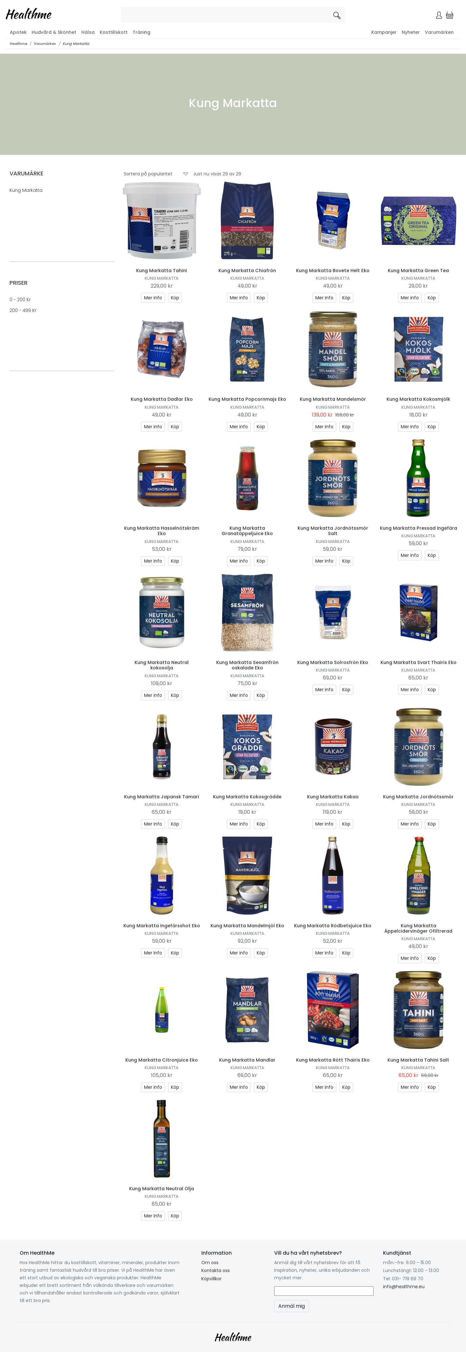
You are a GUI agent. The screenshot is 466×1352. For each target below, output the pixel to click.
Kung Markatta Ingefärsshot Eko (161, 926)
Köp (175, 298)
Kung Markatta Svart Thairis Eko (419, 662)
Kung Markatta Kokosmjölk (418, 399)
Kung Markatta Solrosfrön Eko (332, 662)
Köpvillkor (211, 1279)
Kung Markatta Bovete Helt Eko (332, 270)
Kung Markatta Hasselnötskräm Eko (161, 531)
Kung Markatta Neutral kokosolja (162, 665)
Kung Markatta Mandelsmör (333, 399)
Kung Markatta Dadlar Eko (162, 399)
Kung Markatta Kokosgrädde (247, 797)
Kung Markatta (76, 43)
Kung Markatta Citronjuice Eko (161, 1060)
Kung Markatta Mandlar (247, 1060)
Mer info (153, 298)
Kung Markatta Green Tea (418, 270)
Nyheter (411, 32)
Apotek (18, 32)
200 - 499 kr (22, 310)
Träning (141, 32)
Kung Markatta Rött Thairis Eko (333, 1060)
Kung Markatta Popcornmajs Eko (247, 399)
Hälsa (88, 32)
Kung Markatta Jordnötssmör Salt (333, 531)
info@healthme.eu (404, 1286)
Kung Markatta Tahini (161, 270)
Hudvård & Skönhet (54, 32)
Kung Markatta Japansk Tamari (161, 797)
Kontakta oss (215, 1270)
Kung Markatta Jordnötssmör (418, 797)
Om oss (209, 1262)
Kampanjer (384, 32)
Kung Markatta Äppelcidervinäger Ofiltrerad (418, 928)
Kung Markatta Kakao (333, 797)
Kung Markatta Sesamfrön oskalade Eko (247, 665)
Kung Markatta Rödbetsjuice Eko (332, 926)
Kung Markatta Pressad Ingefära (418, 528)
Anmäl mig (291, 1306)
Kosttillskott (114, 32)
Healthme (18, 43)
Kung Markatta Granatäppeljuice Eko (247, 531)
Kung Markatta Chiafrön (247, 270)
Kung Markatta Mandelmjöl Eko (247, 926)
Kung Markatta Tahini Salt (418, 1060)
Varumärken (439, 32)
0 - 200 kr (20, 299)
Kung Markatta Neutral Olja (161, 1188)
